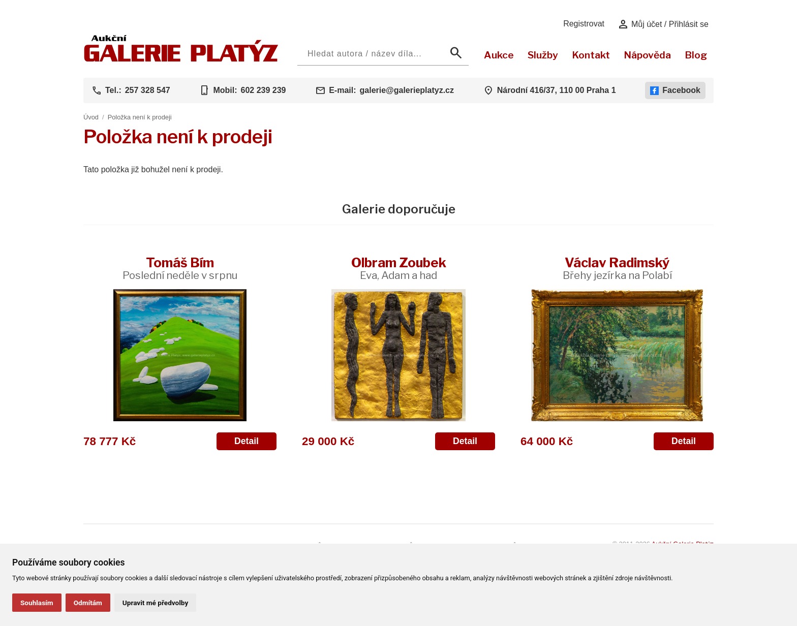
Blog (696, 55)
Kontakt (591, 55)
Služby (543, 55)
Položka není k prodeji (140, 117)
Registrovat (583, 23)
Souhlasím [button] (36, 603)
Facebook (675, 90)
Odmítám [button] (88, 603)
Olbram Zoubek (398, 268)
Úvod (91, 117)
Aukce (499, 55)
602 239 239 (263, 90)
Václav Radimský (617, 268)
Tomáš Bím (179, 268)
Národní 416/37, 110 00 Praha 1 (556, 90)
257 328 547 (147, 90)
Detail (246, 441)
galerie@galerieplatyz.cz (407, 90)
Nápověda (647, 55)
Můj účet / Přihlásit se (663, 24)
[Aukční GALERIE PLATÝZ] (181, 59)
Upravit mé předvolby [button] (155, 603)
